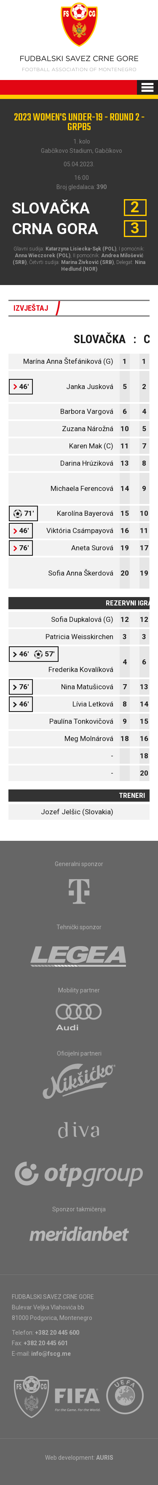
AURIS (104, 1457)
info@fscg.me (51, 1353)
